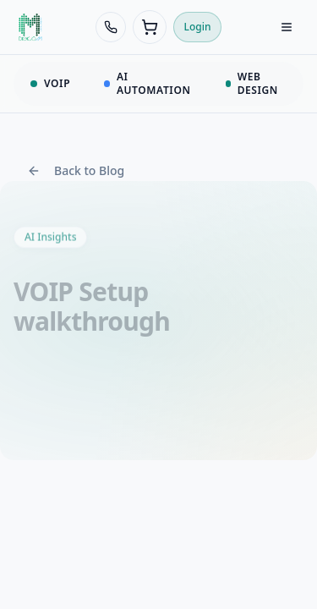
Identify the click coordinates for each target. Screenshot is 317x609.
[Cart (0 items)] (150, 27)
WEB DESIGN (252, 83)
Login (197, 26)
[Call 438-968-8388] (111, 27)
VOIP (50, 83)
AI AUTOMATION (147, 83)
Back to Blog (75, 170)
